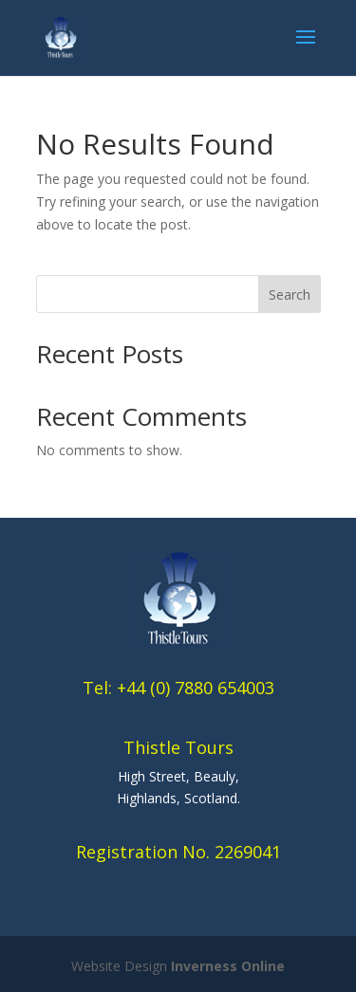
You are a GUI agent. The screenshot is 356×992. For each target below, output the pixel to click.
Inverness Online (228, 966)
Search (289, 294)
